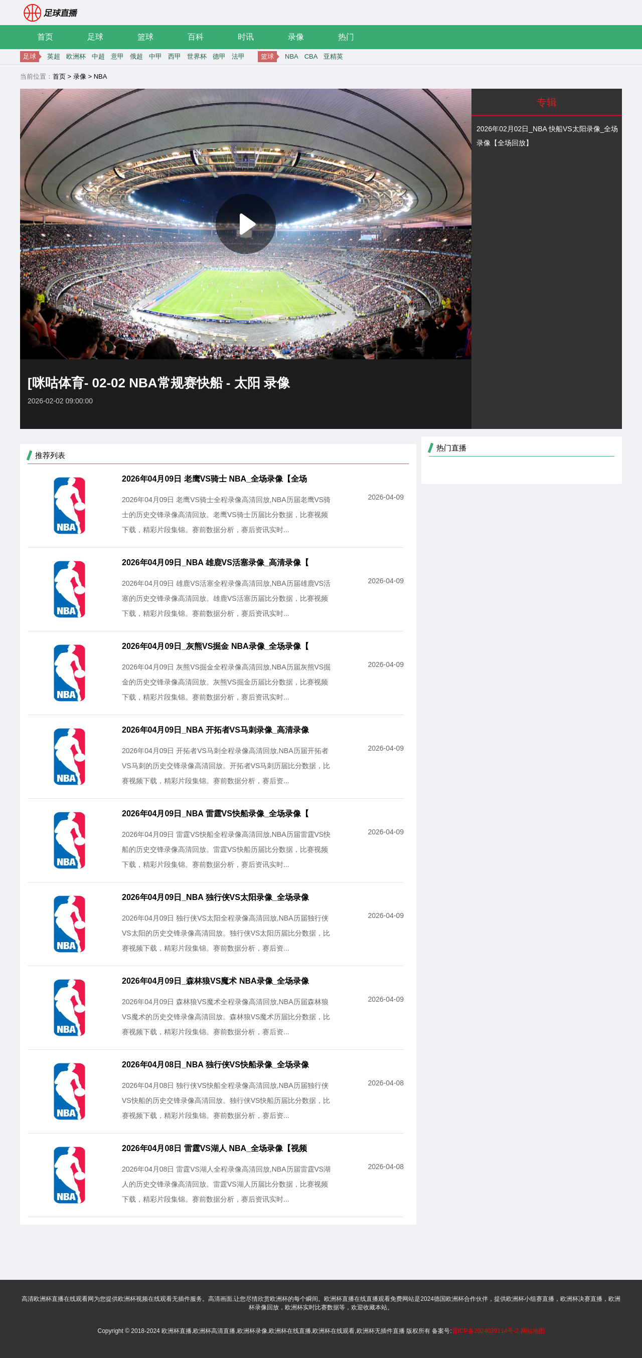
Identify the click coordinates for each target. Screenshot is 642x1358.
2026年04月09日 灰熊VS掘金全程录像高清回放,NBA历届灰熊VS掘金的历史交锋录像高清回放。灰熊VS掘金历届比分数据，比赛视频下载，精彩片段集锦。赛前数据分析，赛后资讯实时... (226, 682)
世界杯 (197, 56)
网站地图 (533, 1330)
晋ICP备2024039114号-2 (485, 1330)
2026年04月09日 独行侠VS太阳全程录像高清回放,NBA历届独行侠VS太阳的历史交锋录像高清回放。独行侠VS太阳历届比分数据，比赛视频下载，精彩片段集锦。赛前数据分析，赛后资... (226, 933)
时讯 (246, 37)
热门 (346, 37)
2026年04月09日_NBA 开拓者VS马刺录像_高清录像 (215, 730)
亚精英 (333, 56)
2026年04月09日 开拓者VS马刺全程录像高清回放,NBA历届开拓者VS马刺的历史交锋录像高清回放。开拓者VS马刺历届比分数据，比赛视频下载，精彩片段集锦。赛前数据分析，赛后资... (226, 766)
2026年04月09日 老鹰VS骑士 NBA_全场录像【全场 (214, 479)
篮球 (145, 37)
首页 (45, 37)
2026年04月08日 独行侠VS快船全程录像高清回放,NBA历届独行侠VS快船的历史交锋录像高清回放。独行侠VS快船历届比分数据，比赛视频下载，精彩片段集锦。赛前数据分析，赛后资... (226, 1100)
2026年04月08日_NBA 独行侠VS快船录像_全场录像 (215, 1064)
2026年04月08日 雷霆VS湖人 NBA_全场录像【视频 (214, 1148)
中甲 (155, 56)
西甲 (174, 56)
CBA (311, 56)
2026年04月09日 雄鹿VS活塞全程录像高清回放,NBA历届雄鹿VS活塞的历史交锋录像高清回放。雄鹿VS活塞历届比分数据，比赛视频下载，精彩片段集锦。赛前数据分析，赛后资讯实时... (226, 598)
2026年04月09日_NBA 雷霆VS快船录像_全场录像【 (215, 813)
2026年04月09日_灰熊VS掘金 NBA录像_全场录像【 (215, 646)
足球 (95, 37)
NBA (291, 56)
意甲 (117, 56)
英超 (53, 56)
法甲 (238, 56)
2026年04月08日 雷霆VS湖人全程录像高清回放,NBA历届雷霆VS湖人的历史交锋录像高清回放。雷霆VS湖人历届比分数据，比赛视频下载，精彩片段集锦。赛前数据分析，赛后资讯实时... (226, 1184)
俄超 (136, 56)
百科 (196, 37)
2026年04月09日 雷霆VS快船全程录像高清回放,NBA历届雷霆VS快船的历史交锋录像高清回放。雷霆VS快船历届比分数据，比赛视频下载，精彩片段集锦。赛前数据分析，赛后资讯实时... (226, 849)
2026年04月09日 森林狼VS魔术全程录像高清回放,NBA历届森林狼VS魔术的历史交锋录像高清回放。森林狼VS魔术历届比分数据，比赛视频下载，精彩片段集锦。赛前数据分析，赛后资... (226, 1017)
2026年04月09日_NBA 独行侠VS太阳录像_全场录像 (215, 897)
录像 (296, 37)
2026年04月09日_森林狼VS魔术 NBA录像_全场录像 (215, 981)
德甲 (219, 56)
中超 (98, 56)
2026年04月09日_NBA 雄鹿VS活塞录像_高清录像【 (215, 562)
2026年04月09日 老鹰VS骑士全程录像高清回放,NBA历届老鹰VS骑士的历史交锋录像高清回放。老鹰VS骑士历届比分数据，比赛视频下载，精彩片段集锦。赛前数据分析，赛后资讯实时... (226, 515)
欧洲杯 (76, 56)
